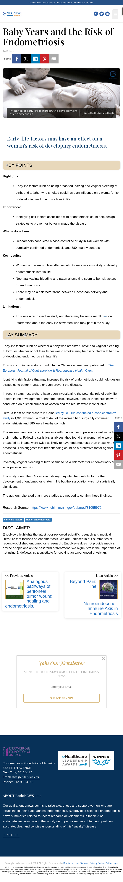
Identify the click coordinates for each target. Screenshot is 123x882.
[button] (61, 663)
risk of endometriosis (38, 519)
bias (104, 316)
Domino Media (70, 863)
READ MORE (11, 835)
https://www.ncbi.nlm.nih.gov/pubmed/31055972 (65, 507)
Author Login (112, 863)
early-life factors (13, 519)
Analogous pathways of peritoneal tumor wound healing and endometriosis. (28, 593)
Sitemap (84, 863)
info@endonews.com (26, 777)
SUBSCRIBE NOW (61, 698)
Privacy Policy (97, 863)
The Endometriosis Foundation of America (74, 2)
